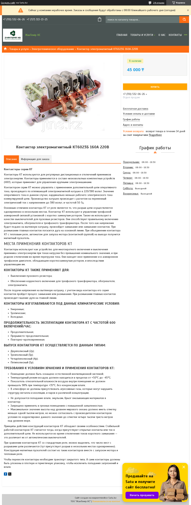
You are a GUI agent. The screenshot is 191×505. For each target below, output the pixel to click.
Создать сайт (8, 2)
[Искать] (184, 19)
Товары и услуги (141, 35)
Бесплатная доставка (135, 108)
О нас (161, 35)
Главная (121, 35)
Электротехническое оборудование (53, 49)
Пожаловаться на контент (106, 501)
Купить (155, 87)
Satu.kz (112, 497)
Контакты (175, 35)
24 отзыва (158, 2)
